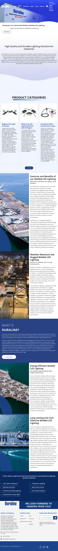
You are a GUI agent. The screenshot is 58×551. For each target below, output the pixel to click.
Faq (30, 516)
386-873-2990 (5, 536)
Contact (42, 6)
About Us (20, 6)
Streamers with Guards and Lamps (48, 125)
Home (14, 6)
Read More (7, 32)
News (32, 6)
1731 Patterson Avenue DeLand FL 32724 (9, 532)
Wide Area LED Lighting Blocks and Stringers (27, 126)
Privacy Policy (24, 521)
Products (26, 6)
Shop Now (9, 357)
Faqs (36, 6)
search (31, 524)
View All (29, 168)
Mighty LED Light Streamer (8, 125)
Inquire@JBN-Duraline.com (8, 539)
